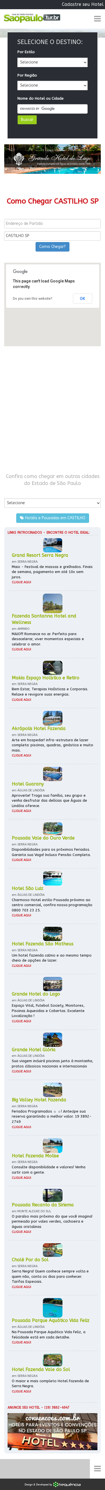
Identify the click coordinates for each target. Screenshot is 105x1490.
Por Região (27, 75)
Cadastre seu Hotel (83, 4)
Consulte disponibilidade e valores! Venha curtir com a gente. (48, 1169)
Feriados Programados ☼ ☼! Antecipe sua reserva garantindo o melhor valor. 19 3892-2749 (52, 1116)
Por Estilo (26, 52)
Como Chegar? (52, 246)
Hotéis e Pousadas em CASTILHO (52, 518)
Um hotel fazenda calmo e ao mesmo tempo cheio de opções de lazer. (52, 958)
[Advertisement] (52, 409)
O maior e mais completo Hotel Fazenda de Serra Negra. (50, 1383)
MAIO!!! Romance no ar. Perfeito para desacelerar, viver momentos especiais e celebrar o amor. (48, 639)
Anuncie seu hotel (24, 1407)
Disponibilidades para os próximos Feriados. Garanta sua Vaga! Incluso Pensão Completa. (51, 852)
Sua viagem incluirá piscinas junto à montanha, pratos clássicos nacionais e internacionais (52, 1063)
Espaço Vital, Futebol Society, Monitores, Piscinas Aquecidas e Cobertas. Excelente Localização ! (48, 1010)
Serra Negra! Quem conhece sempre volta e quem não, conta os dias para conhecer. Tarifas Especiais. (50, 1276)
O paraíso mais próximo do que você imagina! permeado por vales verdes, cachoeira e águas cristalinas (52, 1221)
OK (82, 298)
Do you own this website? (32, 299)
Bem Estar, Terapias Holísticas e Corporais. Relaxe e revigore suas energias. (50, 691)
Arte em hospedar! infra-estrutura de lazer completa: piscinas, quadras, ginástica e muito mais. (52, 745)
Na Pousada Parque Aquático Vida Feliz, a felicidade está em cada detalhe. (48, 1334)
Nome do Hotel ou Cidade (40, 98)
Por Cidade (14, 493)
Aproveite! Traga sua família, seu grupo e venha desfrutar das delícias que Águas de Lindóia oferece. (49, 800)
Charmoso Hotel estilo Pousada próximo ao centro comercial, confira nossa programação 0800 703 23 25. (52, 905)
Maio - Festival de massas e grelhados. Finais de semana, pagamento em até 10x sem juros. (52, 572)
